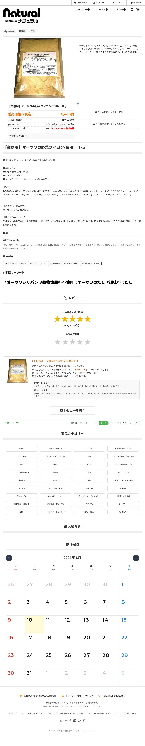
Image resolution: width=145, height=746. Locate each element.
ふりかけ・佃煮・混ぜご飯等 (123, 457)
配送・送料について (17, 719)
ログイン (117, 3)
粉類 (89, 457)
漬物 (89, 483)
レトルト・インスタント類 (123, 483)
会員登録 (136, 3)
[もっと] (78, 103)
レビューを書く (72, 410)
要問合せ (97, 264)
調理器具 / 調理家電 (21, 509)
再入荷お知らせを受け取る (109, 112)
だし (33, 31)
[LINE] (74, 726)
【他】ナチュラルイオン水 (55, 517)
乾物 (22, 466)
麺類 (89, 474)
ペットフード (123, 509)
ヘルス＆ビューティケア (55, 500)
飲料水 (89, 466)
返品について (52, 719)
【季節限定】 (123, 517)
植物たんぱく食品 (55, 492)
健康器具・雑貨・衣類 (55, 509)
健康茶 (55, 474)
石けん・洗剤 (21, 500)
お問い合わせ (80, 3)
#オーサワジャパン (21, 282)
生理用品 (89, 509)
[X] (61, 726)
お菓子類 (89, 492)
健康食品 (123, 492)
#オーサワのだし (90, 282)
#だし (127, 282)
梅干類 (55, 483)
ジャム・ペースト (55, 449)
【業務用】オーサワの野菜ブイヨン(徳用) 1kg (37, 106)
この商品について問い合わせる (109, 124)
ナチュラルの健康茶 (21, 474)
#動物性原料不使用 (57, 282)
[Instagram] (66, 726)
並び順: (74, 423)
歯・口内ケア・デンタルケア (89, 500)
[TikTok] (79, 726)
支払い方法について (36, 719)
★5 (111, 423)
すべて (103, 423)
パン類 (89, 449)
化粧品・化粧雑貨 (123, 500)
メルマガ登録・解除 (127, 719)
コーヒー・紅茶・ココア (123, 466)
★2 (130, 423)
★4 (117, 423)
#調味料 (114, 282)
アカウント (99, 3)
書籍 (22, 517)
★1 (136, 423)
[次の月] (136, 563)
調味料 (22, 31)
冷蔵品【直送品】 (89, 517)
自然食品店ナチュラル (70, 736)
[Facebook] (70, 726)
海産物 (55, 466)
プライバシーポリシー (94, 719)
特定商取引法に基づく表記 (71, 719)
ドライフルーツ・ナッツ (55, 457)
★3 (124, 423)
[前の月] (9, 563)
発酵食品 (22, 483)
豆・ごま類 (22, 457)
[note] (84, 726)
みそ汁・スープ (123, 474)
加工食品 (22, 492)
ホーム (9, 31)
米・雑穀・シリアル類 (123, 449)
